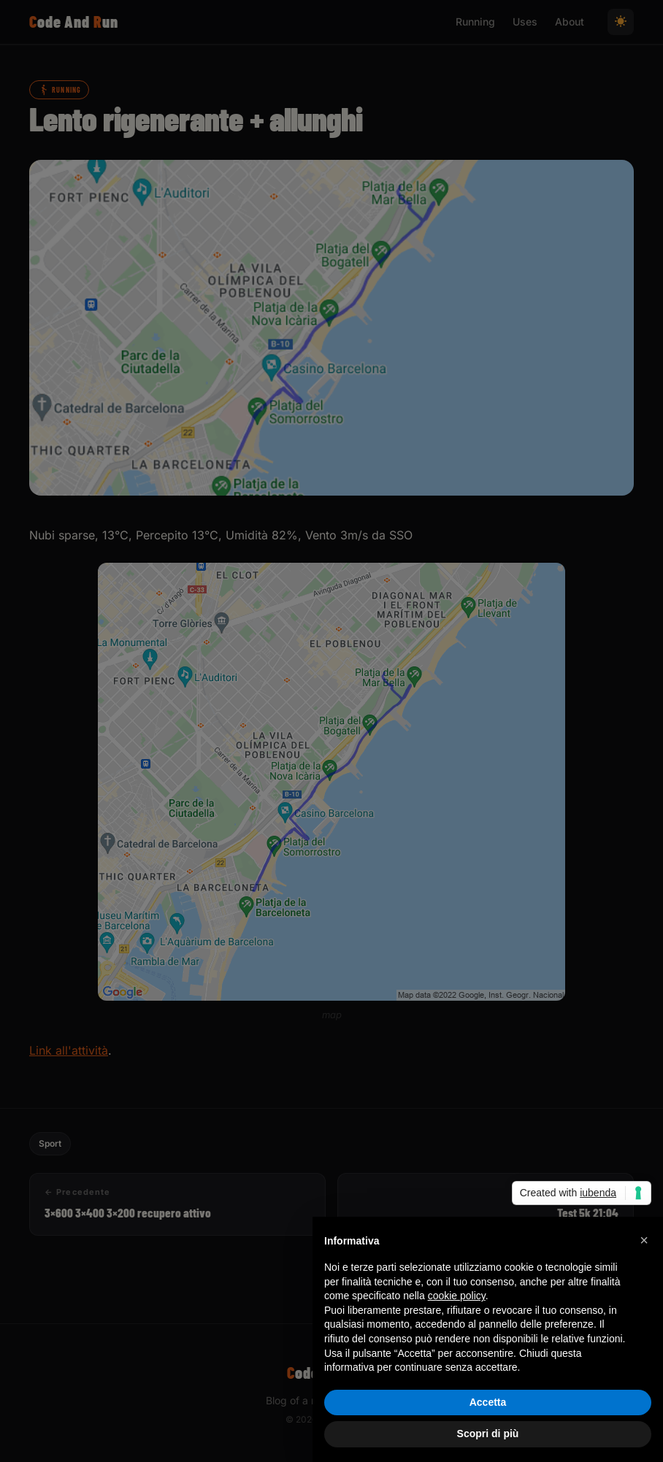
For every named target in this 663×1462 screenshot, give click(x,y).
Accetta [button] (488, 1402)
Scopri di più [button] (488, 1433)
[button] (644, 1240)
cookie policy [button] (457, 1295)
